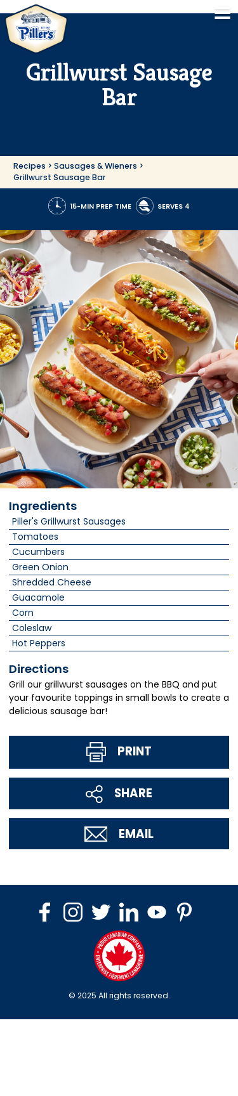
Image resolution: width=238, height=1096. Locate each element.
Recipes (29, 165)
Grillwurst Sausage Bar (59, 177)
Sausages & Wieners (95, 165)
